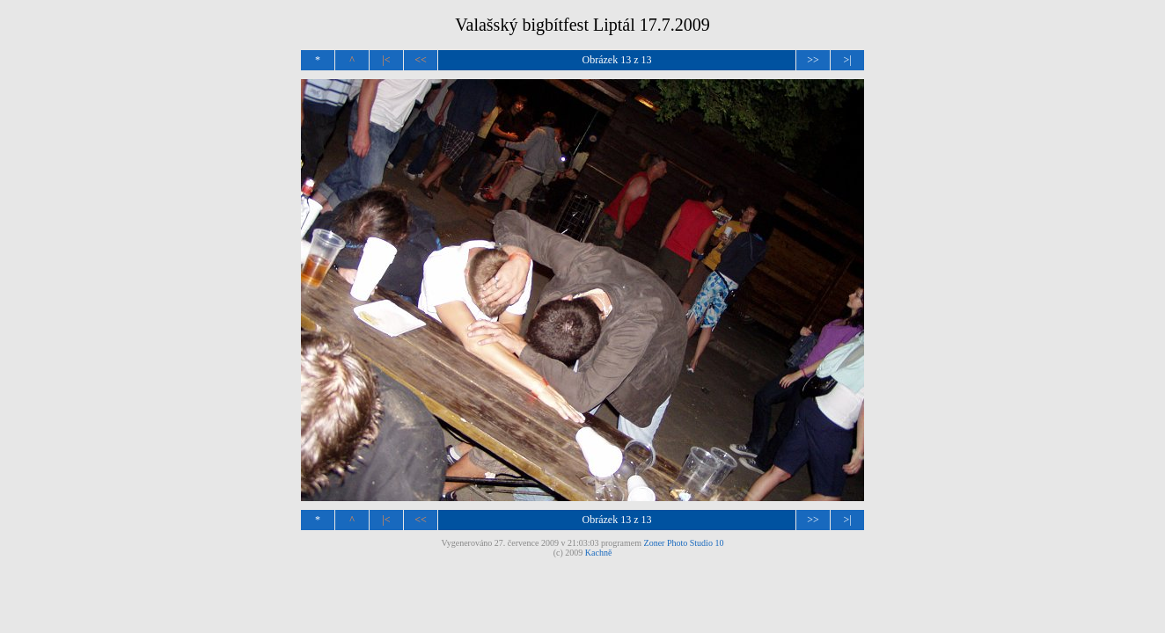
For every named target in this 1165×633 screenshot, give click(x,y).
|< (386, 60)
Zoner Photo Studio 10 (684, 543)
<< (420, 60)
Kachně (598, 552)
